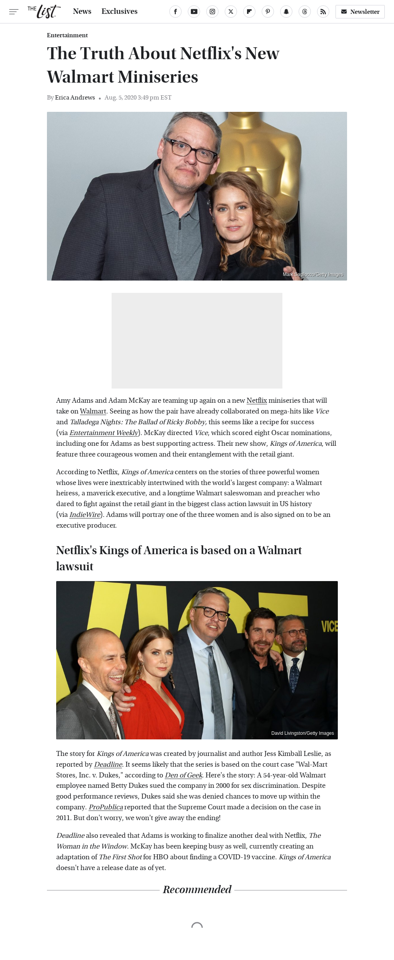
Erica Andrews (75, 97)
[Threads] (305, 11)
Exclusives (120, 11)
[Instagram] (212, 11)
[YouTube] (194, 11)
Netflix (257, 401)
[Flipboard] (249, 11)
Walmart (93, 411)
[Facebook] (175, 11)
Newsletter (360, 11)
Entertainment (67, 35)
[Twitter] (231, 11)
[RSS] (323, 11)
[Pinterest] (268, 11)
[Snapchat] (286, 11)
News (82, 11)
